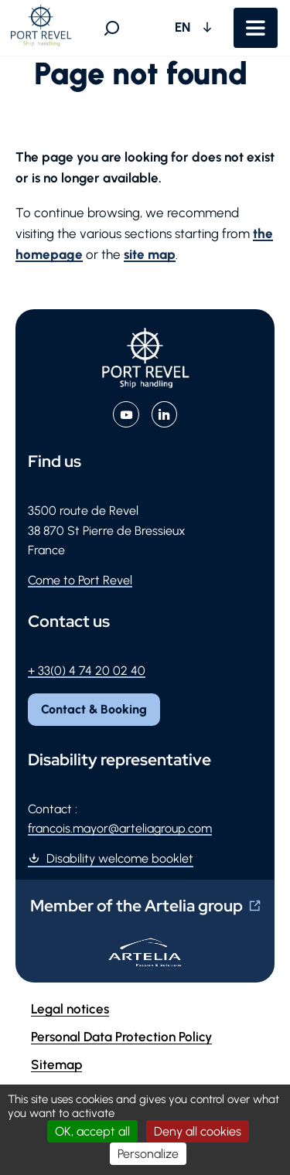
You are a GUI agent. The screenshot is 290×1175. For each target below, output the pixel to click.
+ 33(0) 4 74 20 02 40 (86, 670)
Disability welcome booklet (119, 858)
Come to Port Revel (80, 580)
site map (150, 254)
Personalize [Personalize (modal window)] (148, 1153)
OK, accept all (92, 1131)
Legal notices (70, 1009)
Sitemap (56, 1064)
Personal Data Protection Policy (121, 1036)
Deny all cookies (197, 1131)
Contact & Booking (94, 709)
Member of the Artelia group (136, 905)
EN (184, 27)
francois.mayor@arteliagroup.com (120, 828)
